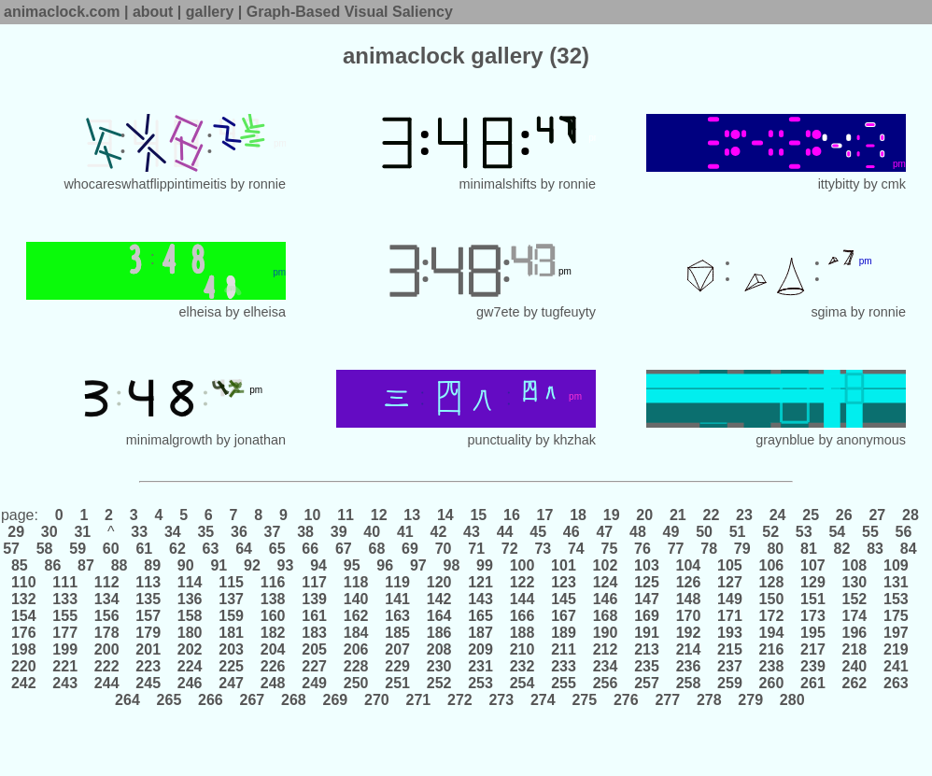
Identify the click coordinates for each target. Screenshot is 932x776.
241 (896, 666)
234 (605, 666)
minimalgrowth (169, 439)
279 (751, 700)
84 (908, 549)
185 (398, 633)
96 (385, 565)
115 (231, 582)
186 (439, 633)
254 (522, 683)
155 (65, 616)
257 (647, 683)
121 (481, 582)
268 (294, 700)
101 (564, 565)
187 (481, 633)
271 (418, 700)
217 (813, 649)
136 (189, 599)
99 (485, 565)
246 (189, 683)
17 (545, 515)
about (153, 12)
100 (522, 565)
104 (688, 565)
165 (481, 616)
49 (671, 532)
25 (811, 515)
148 (688, 599)
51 (737, 532)
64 (244, 549)
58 (44, 549)
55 (870, 532)
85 (21, 565)
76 (643, 549)
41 (404, 532)
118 (356, 582)
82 (841, 549)
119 (398, 582)
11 (346, 515)
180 (189, 633)
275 (584, 700)
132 (25, 599)
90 (185, 565)
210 (522, 649)
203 (231, 649)
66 (310, 549)
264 (129, 700)
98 (451, 565)
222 (106, 666)
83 (875, 549)
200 (106, 649)
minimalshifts (498, 183)
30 (49, 532)
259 (730, 683)
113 (148, 582)
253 (481, 683)
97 (418, 565)
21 (677, 515)
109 (896, 565)
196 (854, 633)
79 (742, 549)
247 (231, 683)
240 (854, 666)
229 (398, 666)
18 (578, 515)
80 (775, 549)
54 (837, 532)
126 (688, 582)
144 (522, 599)
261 (813, 683)
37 (272, 532)
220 (25, 666)
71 (476, 549)
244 (106, 683)
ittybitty (839, 183)
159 (231, 616)
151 (813, 599)
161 (315, 616)
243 (65, 683)
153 (896, 599)
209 (481, 649)
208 (439, 649)
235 (647, 666)
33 (139, 532)
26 (843, 515)
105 (730, 565)
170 (688, 616)
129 (813, 582)
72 (509, 549)
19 (611, 515)
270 (377, 700)
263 (896, 683)
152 (854, 599)
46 (571, 532)
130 (854, 582)
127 (730, 582)
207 (398, 649)
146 (605, 599)
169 (647, 616)
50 (704, 532)
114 (189, 582)
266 (211, 700)
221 (65, 666)
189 (564, 633)
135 (148, 599)
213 (647, 649)
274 (543, 700)
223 (148, 666)
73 (543, 549)
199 (65, 649)
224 (189, 666)
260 (771, 683)
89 (152, 565)
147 (647, 599)
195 (813, 633)
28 (911, 515)
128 (771, 582)
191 (647, 633)
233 (564, 666)
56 (903, 532)
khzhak (574, 439)
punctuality (499, 439)
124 (605, 582)
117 (315, 582)
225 (231, 666)
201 (148, 649)
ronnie (267, 183)
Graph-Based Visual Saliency (350, 12)
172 (771, 616)
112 (106, 582)
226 (272, 666)
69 (410, 549)
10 (312, 515)
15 (478, 515)
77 (675, 549)
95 (351, 565)
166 (522, 616)
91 (219, 565)
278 (709, 700)
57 (13, 549)
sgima (828, 311)
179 (148, 633)
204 (272, 649)
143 (481, 599)
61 (144, 549)
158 (189, 616)
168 (605, 616)
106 (771, 565)
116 (272, 582)
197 (896, 633)
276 (626, 700)
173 (813, 616)
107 (813, 565)
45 (538, 532)
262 (854, 683)
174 (854, 616)
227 (315, 666)
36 (239, 532)
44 (504, 532)
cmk (894, 183)
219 (896, 649)
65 (276, 549)
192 (688, 633)
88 (119, 565)
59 (78, 549)
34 (172, 532)
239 (813, 666)
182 (272, 633)
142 (439, 599)
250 (356, 683)
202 (189, 649)
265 (169, 700)
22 (711, 515)
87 (86, 565)
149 (730, 599)
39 (338, 532)
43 (472, 532)
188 (522, 633)
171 (730, 616)
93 (285, 565)
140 (356, 599)
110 (25, 582)
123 (564, 582)
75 (609, 549)
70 (443, 549)
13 (412, 515)
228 (356, 666)
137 (231, 599)
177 (65, 633)
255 (564, 683)
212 (605, 649)
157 (148, 616)
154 (25, 616)
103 (647, 565)
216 (771, 649)
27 (877, 515)
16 (512, 515)
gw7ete (497, 311)
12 (378, 515)
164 (439, 616)
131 (896, 582)
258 (688, 683)
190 (605, 633)
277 (668, 700)
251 (398, 683)
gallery (210, 12)
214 (688, 649)
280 (792, 700)
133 (65, 599)
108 (854, 565)
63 (210, 549)
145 (564, 599)
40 (372, 532)
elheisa (200, 311)
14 (445, 515)
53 (803, 532)
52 (771, 532)
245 (148, 683)
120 (439, 582)
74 (576, 549)
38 (305, 532)
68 (376, 549)
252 (439, 683)
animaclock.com (62, 12)
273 (501, 700)
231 (481, 666)
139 (315, 599)
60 (110, 549)
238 (771, 666)
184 (356, 633)
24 (777, 515)
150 (771, 599)
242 (25, 683)
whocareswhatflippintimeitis (145, 183)
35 (206, 532)
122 (522, 582)
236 (688, 666)
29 (17, 532)
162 (356, 616)
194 (771, 633)
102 (605, 565)
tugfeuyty (569, 311)
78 (709, 549)
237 (730, 666)
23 (744, 515)
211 (564, 649)
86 (52, 565)
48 (638, 532)
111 (65, 582)
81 (809, 549)
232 (522, 666)
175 (896, 616)
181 (231, 633)
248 (272, 683)
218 (854, 649)
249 (315, 683)
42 (438, 532)
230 (439, 666)
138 (272, 599)
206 (356, 649)
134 (106, 599)
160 (272, 616)
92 (252, 565)
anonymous (871, 439)
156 (106, 616)
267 (252, 700)
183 (315, 633)
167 (564, 616)
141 (398, 599)
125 (647, 582)
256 (605, 683)
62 (178, 549)
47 (604, 532)
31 (82, 532)
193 (730, 633)
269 (335, 700)
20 (644, 515)
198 (25, 649)
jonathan (260, 439)
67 (343, 549)
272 (460, 700)
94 (319, 565)
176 (25, 633)
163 (398, 616)
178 (106, 633)
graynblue (784, 439)
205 (315, 649)
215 (730, 649)
